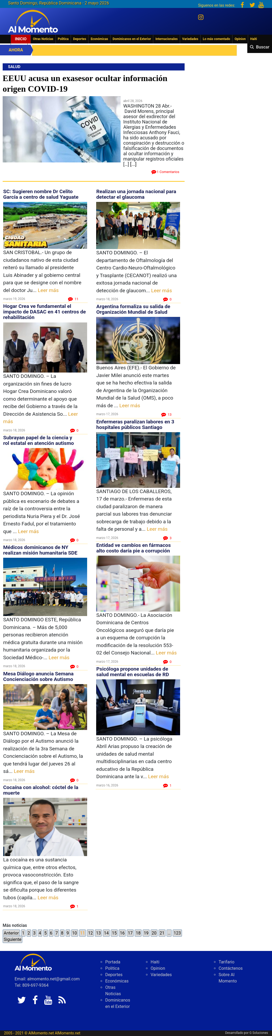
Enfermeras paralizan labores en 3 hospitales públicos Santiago (135, 424)
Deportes (79, 39)
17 (130, 933)
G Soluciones (258, 1033)
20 (154, 933)
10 (74, 933)
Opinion (240, 39)
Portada (112, 961)
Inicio (21, 39)
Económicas (99, 39)
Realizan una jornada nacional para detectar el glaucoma (136, 194)
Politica (63, 39)
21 (162, 933)
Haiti (253, 39)
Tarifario (226, 961)
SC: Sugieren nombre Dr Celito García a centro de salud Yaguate (40, 194)
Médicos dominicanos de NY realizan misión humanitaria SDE (40, 550)
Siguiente (12, 939)
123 (177, 933)
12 (90, 933)
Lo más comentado (216, 39)
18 (138, 933)
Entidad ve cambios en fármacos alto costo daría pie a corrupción (133, 548)
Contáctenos (231, 968)
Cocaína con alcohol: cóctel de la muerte (40, 790)
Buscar (262, 47)
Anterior (11, 933)
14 (106, 933)
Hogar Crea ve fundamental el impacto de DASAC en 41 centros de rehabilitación (44, 311)
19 (146, 933)
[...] (133, 164)
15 (114, 933)
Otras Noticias (43, 39)
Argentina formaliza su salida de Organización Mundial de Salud (133, 309)
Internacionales (166, 39)
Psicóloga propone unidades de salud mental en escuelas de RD (132, 672)
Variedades (190, 39)
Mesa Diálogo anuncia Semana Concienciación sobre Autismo (38, 676)
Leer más (48, 290)
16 (122, 933)
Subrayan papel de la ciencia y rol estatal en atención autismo (38, 440)
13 (98, 933)
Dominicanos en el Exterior (132, 39)
